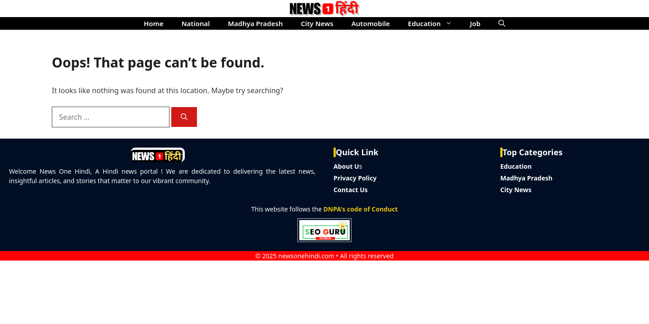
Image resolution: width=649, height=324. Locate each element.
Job (475, 23)
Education (434, 23)
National (196, 23)
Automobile (371, 23)
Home (154, 23)
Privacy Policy (355, 178)
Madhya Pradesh (255, 23)
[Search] (184, 117)
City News (317, 23)
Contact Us (351, 189)
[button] (501, 23)
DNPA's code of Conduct (361, 209)
